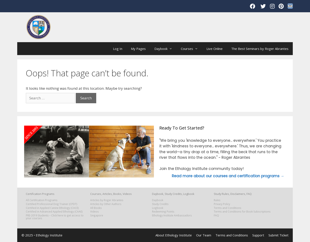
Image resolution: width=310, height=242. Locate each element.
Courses (191, 48)
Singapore (96, 215)
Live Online (214, 48)
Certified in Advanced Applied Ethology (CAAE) (54, 211)
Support (258, 235)
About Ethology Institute (173, 235)
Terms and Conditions (227, 208)
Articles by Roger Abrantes (106, 200)
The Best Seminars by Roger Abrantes (259, 48)
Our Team (203, 235)
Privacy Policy (222, 204)
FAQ (216, 215)
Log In (117, 48)
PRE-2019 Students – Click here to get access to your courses (55, 217)
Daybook (165, 48)
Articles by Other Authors (105, 204)
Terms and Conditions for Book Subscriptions (242, 211)
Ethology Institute (49, 235)
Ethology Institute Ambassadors (172, 215)
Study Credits (160, 204)
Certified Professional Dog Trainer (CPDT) (51, 204)
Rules (217, 200)
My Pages (138, 48)
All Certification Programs (41, 200)
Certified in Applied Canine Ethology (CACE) (52, 208)
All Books (96, 208)
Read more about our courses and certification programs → (228, 176)
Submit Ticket (278, 235)
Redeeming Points (163, 211)
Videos (94, 211)
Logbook (157, 208)
